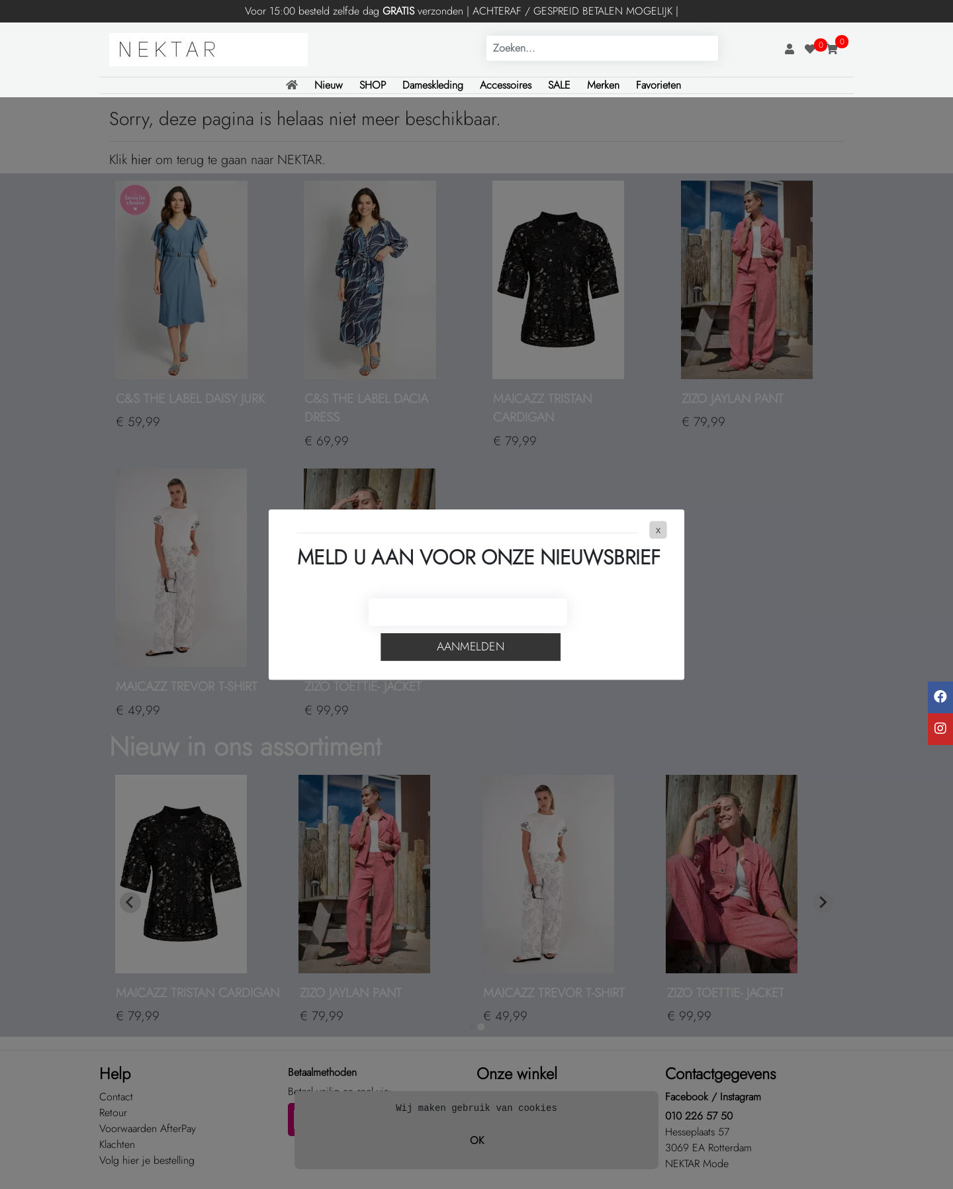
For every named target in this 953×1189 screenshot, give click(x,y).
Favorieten (658, 85)
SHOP (372, 85)
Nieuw (328, 85)
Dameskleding (432, 85)
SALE (559, 85)
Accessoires (505, 85)
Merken (603, 85)
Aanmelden (470, 647)
